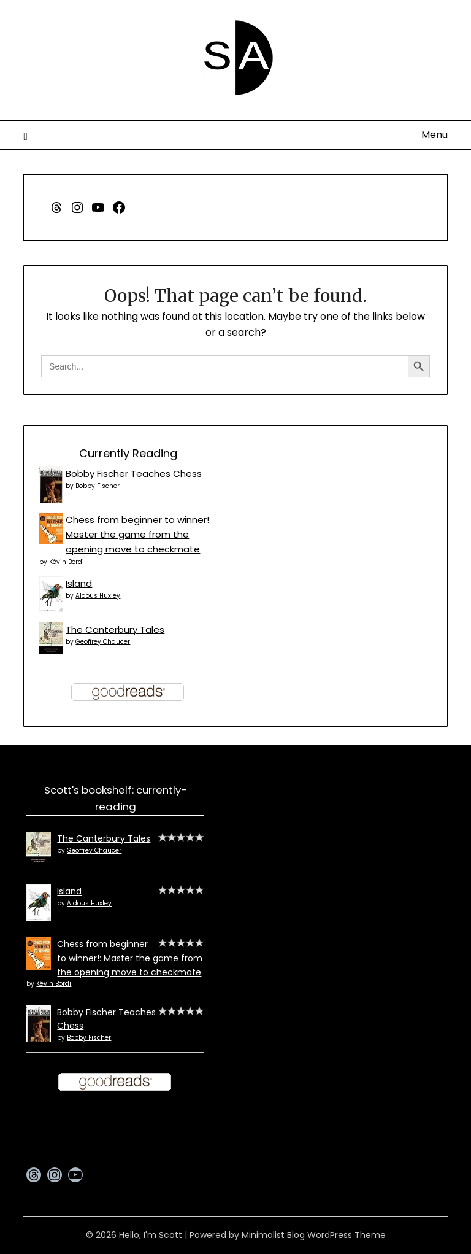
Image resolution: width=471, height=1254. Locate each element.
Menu (434, 135)
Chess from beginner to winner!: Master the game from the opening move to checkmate (138, 534)
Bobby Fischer (97, 485)
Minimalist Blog (273, 1235)
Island (79, 583)
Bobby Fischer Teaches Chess (134, 473)
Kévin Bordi (66, 562)
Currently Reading (128, 453)
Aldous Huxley (97, 595)
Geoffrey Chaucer (102, 641)
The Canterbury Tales (115, 629)
